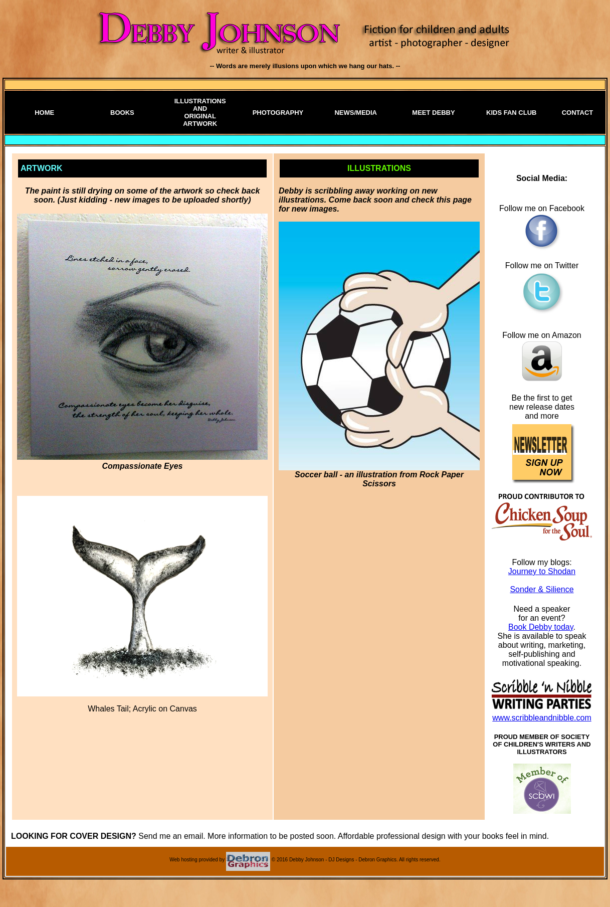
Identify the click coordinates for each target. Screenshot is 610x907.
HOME (44, 112)
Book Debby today (540, 627)
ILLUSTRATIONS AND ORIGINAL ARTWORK (200, 112)
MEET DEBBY (433, 112)
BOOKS (122, 112)
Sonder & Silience (541, 589)
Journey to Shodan (541, 571)
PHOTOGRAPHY (278, 112)
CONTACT (577, 112)
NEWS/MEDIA (355, 112)
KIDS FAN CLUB (511, 112)
